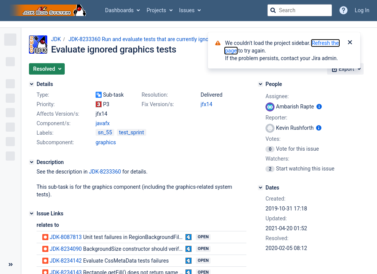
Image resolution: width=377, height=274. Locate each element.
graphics (106, 142)
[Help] (343, 10)
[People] (260, 84)
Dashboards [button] (119, 10)
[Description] (31, 162)
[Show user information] (319, 107)
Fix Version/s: (158, 104)
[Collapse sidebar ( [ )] (10, 264)
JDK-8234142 (65, 261)
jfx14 (206, 104)
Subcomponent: (55, 142)
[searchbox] (299, 10)
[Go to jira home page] (49, 10)
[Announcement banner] (188, 24)
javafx (103, 123)
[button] (47, 69)
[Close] (350, 43)
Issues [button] (187, 10)
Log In (362, 10)
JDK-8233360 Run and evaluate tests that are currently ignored (142, 39)
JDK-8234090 (65, 249)
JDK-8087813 (65, 237)
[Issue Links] (31, 213)
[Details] (31, 84)
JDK (56, 39)
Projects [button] (156, 10)
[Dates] (260, 187)
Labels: (45, 133)
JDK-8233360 (105, 172)
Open (203, 236)
